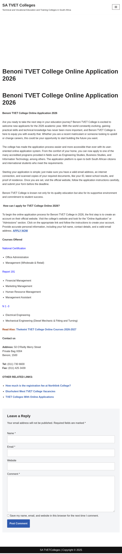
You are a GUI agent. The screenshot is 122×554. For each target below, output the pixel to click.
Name (11, 434)
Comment (13, 474)
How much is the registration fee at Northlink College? (38, 386)
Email (11, 447)
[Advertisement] (61, 36)
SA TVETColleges (50, 550)
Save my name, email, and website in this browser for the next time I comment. (54, 516)
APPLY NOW (20, 231)
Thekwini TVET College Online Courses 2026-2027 (46, 330)
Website (11, 461)
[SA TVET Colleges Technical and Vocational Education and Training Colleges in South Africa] (36, 7)
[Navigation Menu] (116, 7)
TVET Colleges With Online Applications (30, 397)
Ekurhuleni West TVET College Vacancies (30, 391)
